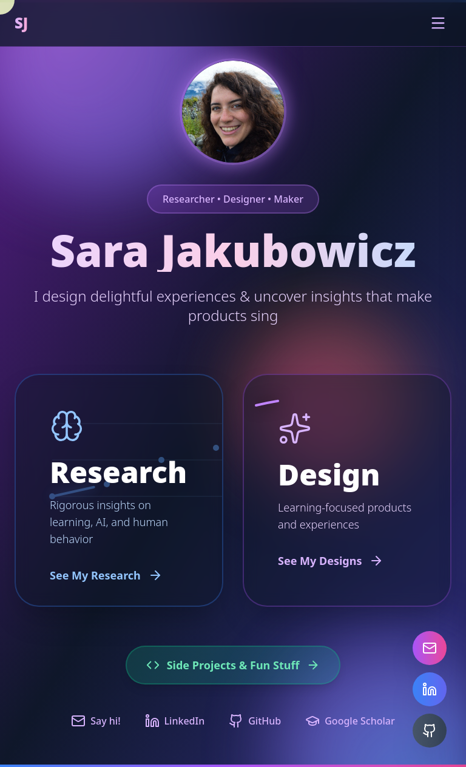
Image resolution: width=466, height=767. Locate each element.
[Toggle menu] (438, 23)
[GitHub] (430, 731)
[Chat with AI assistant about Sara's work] (233, 111)
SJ (21, 23)
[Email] (430, 648)
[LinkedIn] (430, 689)
